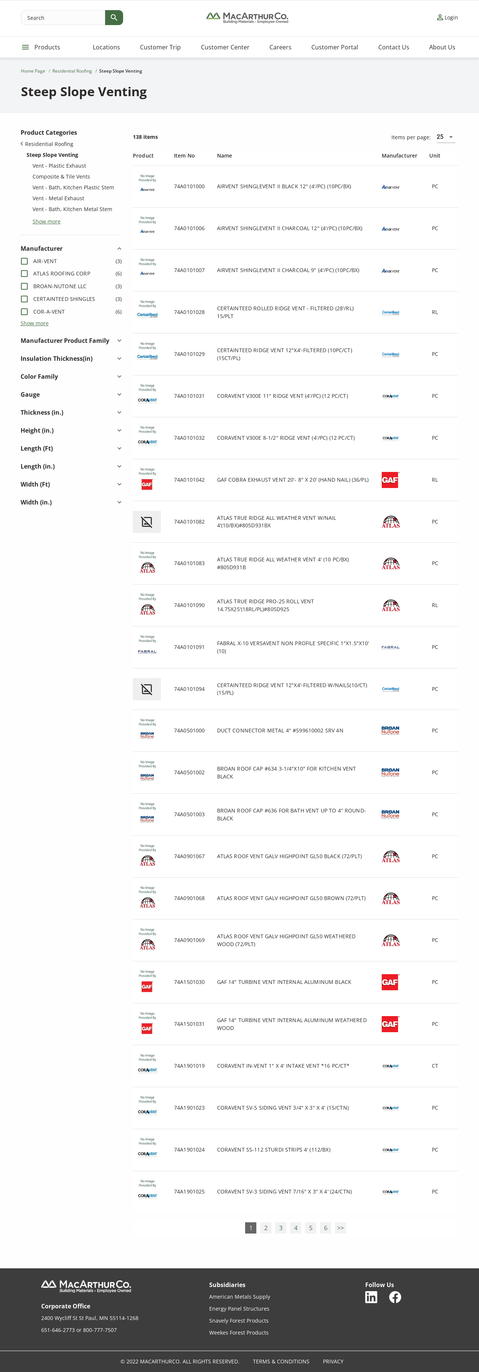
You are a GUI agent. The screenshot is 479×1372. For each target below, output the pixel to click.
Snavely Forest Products (239, 1320)
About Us (442, 47)
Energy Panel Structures (239, 1308)
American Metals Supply (239, 1296)
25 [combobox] (440, 136)
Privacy (333, 1361)
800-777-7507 (100, 1329)
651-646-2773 (58, 1329)
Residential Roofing (47, 144)
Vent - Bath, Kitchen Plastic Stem (73, 187)
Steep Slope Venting (52, 154)
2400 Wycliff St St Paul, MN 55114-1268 (89, 1317)
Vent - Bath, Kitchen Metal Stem (72, 209)
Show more (47, 221)
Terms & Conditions (281, 1361)
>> (340, 1228)
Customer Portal (334, 47)
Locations (106, 47)
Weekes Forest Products (239, 1332)
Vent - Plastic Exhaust (59, 165)
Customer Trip (160, 47)
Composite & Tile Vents (61, 176)
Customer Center (225, 47)
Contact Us (393, 47)
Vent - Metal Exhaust (58, 198)
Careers (280, 47)
